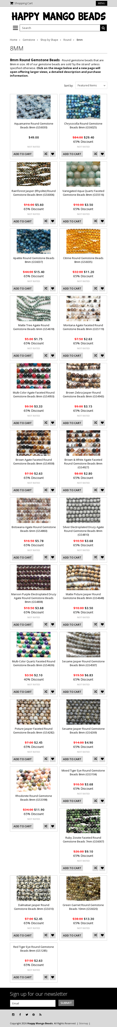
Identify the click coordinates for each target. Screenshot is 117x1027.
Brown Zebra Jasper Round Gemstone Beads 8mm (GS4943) (83, 394)
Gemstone (29, 40)
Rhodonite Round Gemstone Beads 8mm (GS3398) (33, 797)
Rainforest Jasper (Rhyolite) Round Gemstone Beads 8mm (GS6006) (34, 193)
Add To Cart (23, 154)
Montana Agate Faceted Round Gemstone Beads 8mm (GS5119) (83, 327)
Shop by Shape (49, 40)
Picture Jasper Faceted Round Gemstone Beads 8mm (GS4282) (33, 730)
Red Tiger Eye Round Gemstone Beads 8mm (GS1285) (33, 948)
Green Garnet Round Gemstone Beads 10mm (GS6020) (83, 907)
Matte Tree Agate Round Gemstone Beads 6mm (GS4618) (33, 327)
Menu (101, 3)
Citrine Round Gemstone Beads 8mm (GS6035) (83, 260)
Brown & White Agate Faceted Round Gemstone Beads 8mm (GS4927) (83, 463)
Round (67, 40)
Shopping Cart (23, 3)
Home (13, 40)
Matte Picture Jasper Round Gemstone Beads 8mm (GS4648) (83, 596)
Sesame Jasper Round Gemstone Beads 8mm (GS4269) (83, 730)
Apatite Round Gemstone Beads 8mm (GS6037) (33, 260)
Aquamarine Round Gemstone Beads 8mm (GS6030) (33, 125)
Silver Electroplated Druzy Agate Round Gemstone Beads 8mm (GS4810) (83, 531)
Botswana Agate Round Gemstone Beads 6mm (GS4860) (34, 529)
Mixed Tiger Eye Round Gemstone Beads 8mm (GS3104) (83, 772)
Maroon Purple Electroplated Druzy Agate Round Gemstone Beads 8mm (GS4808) (33, 598)
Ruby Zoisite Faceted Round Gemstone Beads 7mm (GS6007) (83, 839)
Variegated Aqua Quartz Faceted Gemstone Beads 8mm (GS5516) (83, 193)
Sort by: (68, 85)
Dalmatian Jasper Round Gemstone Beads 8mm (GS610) (34, 907)
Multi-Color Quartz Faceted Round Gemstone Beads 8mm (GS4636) (33, 663)
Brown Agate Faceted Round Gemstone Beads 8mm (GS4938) (33, 461)
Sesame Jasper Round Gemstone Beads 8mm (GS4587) (83, 663)
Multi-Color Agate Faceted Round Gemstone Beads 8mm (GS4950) (34, 394)
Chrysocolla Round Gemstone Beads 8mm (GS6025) (83, 125)
